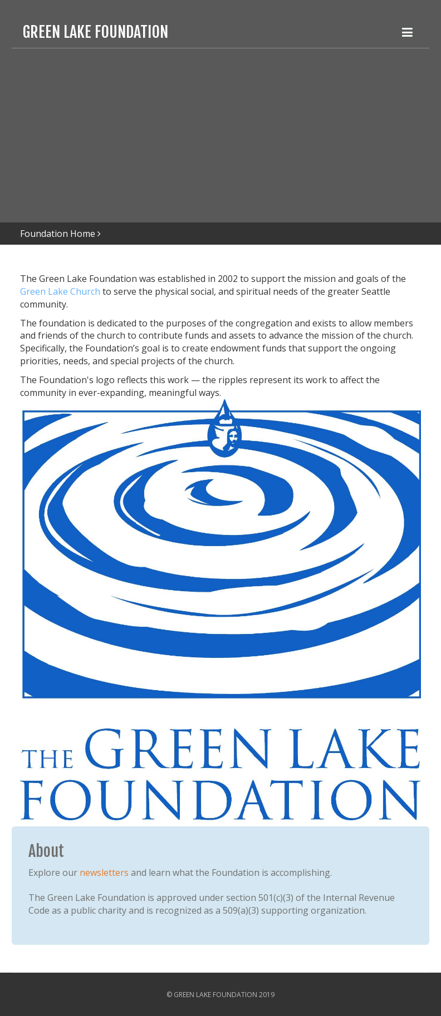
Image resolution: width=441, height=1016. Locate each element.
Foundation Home (57, 233)
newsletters (104, 872)
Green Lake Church (60, 291)
